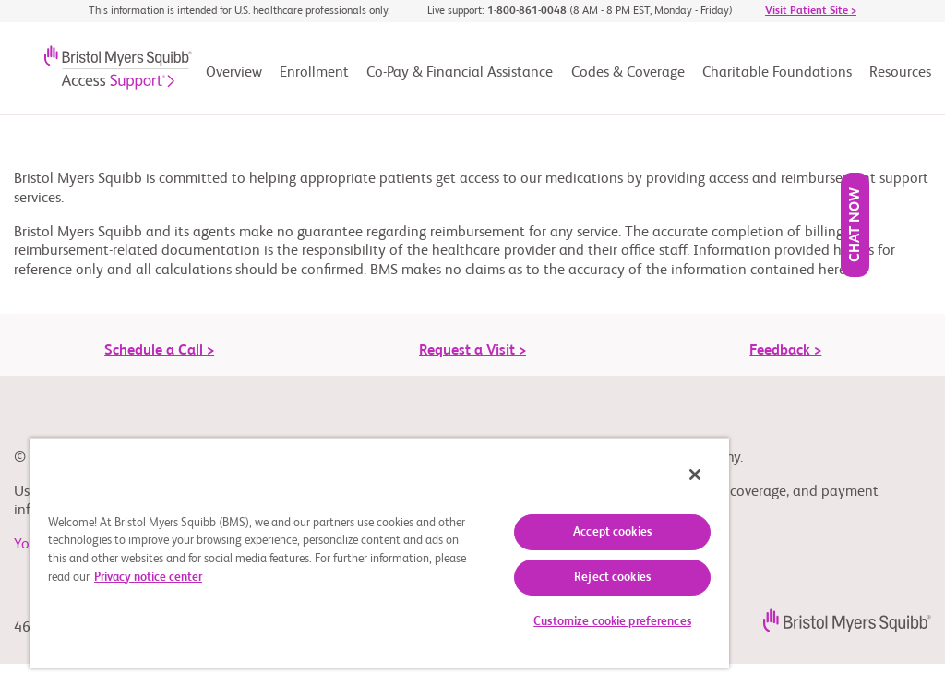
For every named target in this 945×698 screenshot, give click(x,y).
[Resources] (900, 79)
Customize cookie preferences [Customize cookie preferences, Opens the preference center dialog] (612, 622)
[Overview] (234, 79)
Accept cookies (612, 532)
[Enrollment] (314, 79)
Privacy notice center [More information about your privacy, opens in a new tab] (148, 578)
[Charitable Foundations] (777, 79)
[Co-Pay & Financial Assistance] (459, 79)
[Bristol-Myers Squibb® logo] (103, 73)
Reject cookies (612, 578)
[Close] (695, 474)
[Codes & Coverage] (628, 79)
